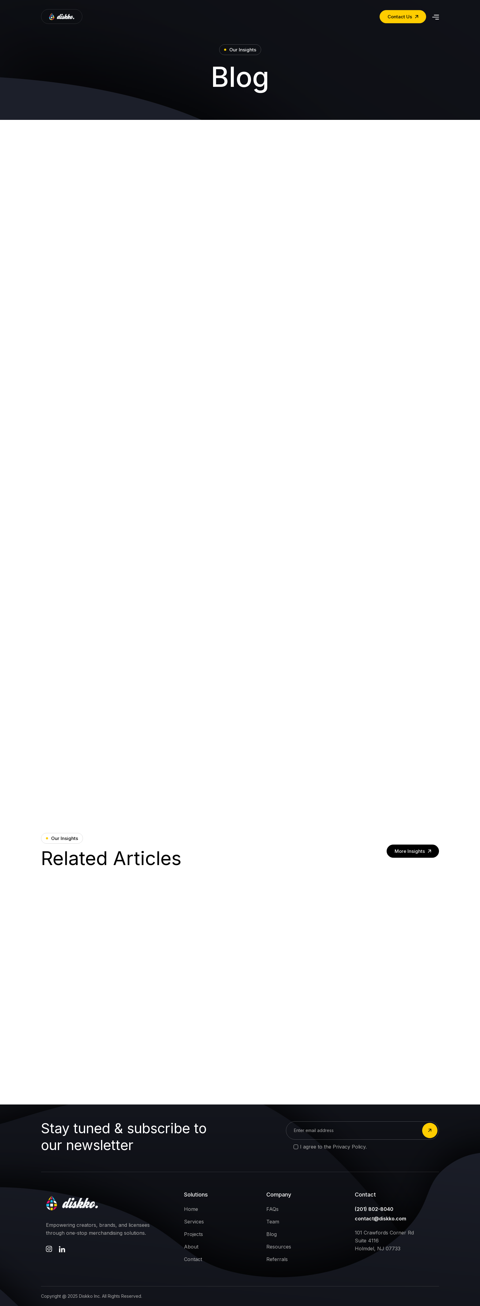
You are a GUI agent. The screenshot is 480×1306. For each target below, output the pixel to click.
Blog (271, 1234)
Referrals (277, 1259)
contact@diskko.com (380, 1218)
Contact (193, 1259)
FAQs (272, 1209)
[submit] (429, 1130)
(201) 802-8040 (374, 1209)
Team (272, 1222)
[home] (61, 16)
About (191, 1247)
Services (194, 1222)
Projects (193, 1234)
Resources (278, 1247)
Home (191, 1209)
